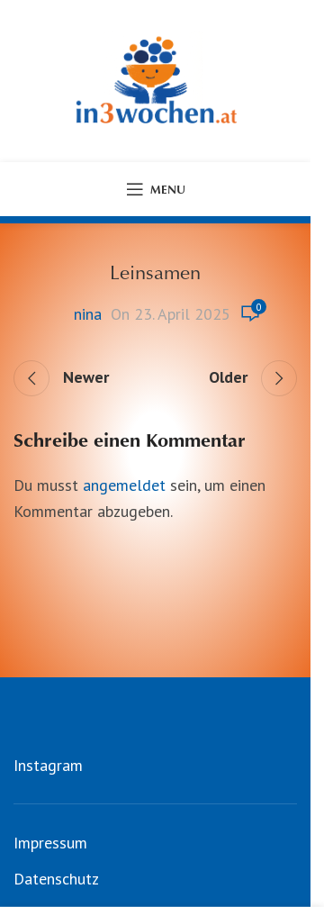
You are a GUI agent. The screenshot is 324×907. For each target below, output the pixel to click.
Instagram (48, 765)
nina (88, 314)
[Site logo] (156, 79)
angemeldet (124, 485)
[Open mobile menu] (155, 189)
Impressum (50, 842)
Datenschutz (56, 878)
